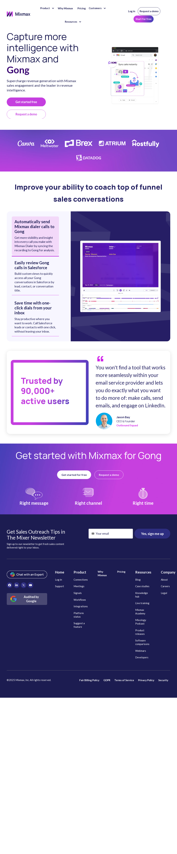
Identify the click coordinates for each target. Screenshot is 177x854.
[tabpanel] (120, 276)
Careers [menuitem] (165, 586)
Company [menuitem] (168, 572)
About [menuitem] (164, 579)
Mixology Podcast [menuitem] (140, 621)
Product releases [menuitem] (140, 632)
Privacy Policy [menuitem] (146, 680)
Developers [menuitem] (141, 657)
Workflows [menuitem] (80, 599)
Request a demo (109, 474)
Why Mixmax (65, 8)
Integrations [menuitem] (81, 606)
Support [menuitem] (59, 586)
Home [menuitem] (59, 572)
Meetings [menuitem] (79, 586)
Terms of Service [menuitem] (124, 680)
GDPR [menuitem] (106, 680)
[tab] (35, 235)
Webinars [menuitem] (140, 650)
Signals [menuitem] (78, 592)
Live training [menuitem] (142, 603)
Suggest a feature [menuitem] (79, 625)
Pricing (81, 8)
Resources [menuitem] (143, 572)
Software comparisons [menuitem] (142, 642)
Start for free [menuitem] (144, 18)
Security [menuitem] (163, 680)
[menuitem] (9, 585)
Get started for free (74, 474)
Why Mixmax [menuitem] (102, 573)
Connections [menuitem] (81, 579)
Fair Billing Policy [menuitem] (89, 680)
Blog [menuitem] (138, 579)
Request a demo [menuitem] (149, 11)
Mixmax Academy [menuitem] (140, 611)
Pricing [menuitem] (121, 571)
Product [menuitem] (80, 572)
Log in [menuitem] (131, 11)
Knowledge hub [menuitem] (141, 594)
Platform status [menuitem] (79, 615)
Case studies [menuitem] (142, 586)
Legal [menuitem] (164, 592)
